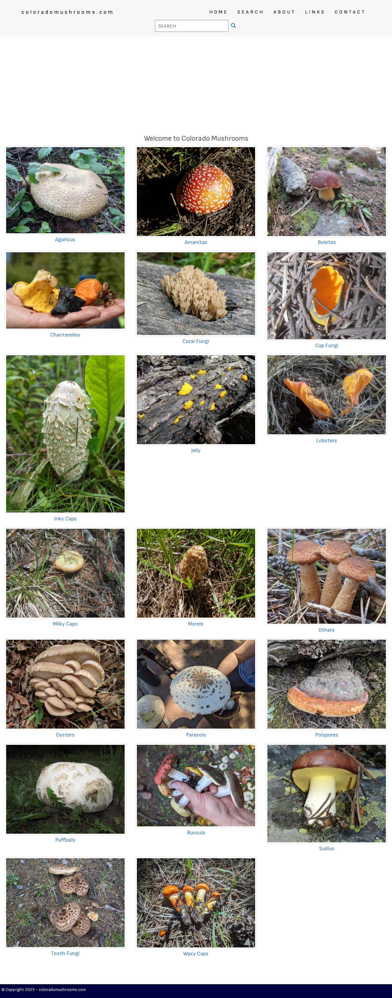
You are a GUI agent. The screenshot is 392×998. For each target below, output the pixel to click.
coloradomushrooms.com (67, 12)
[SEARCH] (234, 26)
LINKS (315, 12)
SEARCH (250, 12)
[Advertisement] (196, 82)
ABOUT (284, 12)
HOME (218, 12)
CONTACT (350, 12)
